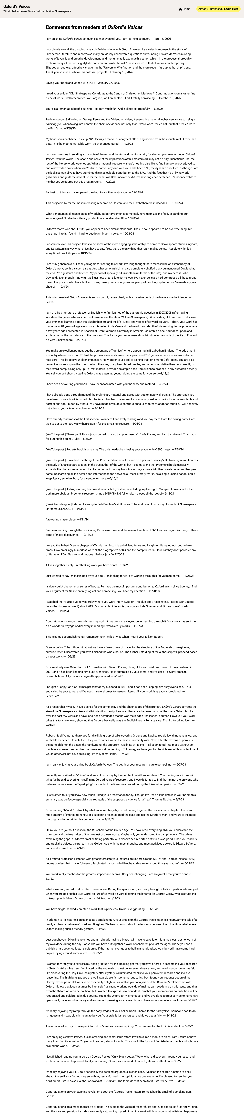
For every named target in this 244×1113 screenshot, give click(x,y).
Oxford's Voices (16, 6)
